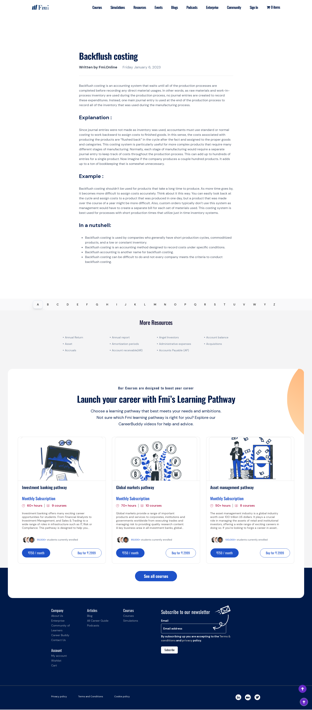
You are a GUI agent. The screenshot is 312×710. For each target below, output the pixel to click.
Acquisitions (214, 344)
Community (233, 7)
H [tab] (107, 304)
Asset (68, 344)
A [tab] (38, 304)
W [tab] (254, 304)
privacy (187, 641)
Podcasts (191, 7)
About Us (57, 616)
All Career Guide (97, 621)
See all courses (156, 576)
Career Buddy (60, 635)
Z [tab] (274, 304)
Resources (138, 7)
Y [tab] (265, 304)
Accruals (70, 350)
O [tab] (175, 304)
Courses (95, 7)
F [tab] (87, 304)
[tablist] (156, 304)
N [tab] (165, 304)
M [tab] (155, 304)
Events (157, 7)
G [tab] (97, 304)
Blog (90, 616)
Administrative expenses (175, 344)
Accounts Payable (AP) (174, 350)
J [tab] (125, 304)
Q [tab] (195, 304)
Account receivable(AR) (127, 350)
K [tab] (135, 304)
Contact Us (58, 640)
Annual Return (74, 337)
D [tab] (68, 304)
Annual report (121, 337)
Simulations (116, 7)
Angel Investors (169, 337)
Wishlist (56, 661)
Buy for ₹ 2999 (86, 553)
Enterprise (211, 7)
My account (59, 656)
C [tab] (58, 304)
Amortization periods (126, 344)
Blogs (173, 7)
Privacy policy (59, 696)
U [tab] (234, 304)
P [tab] (185, 304)
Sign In (254, 7)
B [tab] (48, 304)
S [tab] (215, 304)
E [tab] (77, 304)
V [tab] (244, 304)
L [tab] (145, 304)
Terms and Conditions (90, 696)
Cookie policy (122, 696)
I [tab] (116, 304)
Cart (54, 666)
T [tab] (224, 304)
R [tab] (205, 304)
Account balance (217, 337)
